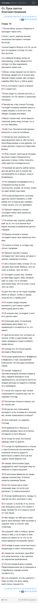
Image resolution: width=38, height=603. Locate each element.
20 (25, 19)
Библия (13, 3)
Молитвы (22, 3)
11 (20, 17)
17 (35, 17)
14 (28, 17)
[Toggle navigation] (33, 3)
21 (28, 19)
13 (25, 17)
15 (30, 17)
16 (33, 17)
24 (35, 19)
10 (18, 17)
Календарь (6, 3)
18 (20, 19)
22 (30, 19)
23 (33, 19)
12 (23, 17)
